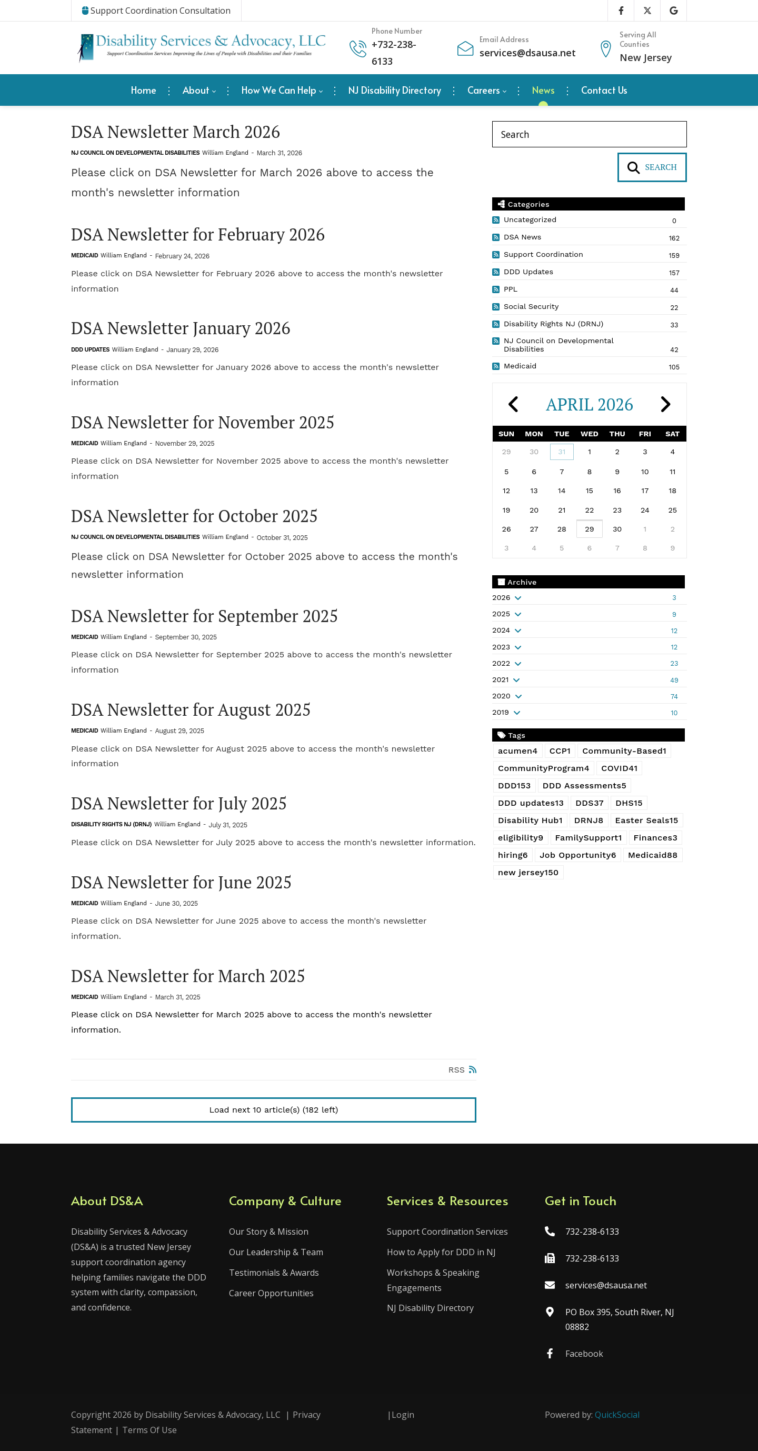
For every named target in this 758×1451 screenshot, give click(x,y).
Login (403, 1414)
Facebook (584, 1353)
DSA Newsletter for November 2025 (203, 422)
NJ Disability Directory (430, 1308)
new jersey (528, 872)
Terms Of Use (149, 1430)
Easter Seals (647, 820)
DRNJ (589, 820)
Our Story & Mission (268, 1231)
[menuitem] (143, 90)
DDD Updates (90, 350)
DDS (589, 803)
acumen (518, 751)
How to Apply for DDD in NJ (441, 1252)
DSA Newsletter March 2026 (175, 132)
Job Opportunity (578, 855)
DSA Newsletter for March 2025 (188, 976)
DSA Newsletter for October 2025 (194, 516)
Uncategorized (530, 219)
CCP (560, 751)
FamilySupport (588, 838)
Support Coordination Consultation (156, 10)
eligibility (521, 838)
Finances (656, 838)
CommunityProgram (544, 768)
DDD (514, 785)
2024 (501, 630)
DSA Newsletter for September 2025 (204, 616)
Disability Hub (530, 820)
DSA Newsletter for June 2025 (181, 882)
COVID (619, 768)
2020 (501, 696)
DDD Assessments (585, 785)
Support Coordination (543, 254)
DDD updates (531, 803)
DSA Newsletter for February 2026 (198, 234)
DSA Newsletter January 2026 (181, 328)
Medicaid (84, 255)
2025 (501, 613)
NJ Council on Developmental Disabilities (135, 153)
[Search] (589, 134)
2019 (500, 712)
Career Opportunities (271, 1293)
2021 (500, 679)
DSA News (522, 237)
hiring (513, 855)
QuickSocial (617, 1414)
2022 (501, 663)
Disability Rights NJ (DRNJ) (111, 824)
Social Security (531, 306)
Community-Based (624, 751)
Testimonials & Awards (274, 1272)
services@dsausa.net (528, 52)
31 (561, 451)
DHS (629, 803)
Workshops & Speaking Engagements (433, 1280)
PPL (510, 289)
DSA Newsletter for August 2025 (191, 710)
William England (225, 152)
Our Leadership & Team (276, 1252)
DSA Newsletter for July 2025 (179, 803)
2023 (501, 647)
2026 (501, 597)
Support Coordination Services (447, 1231)
